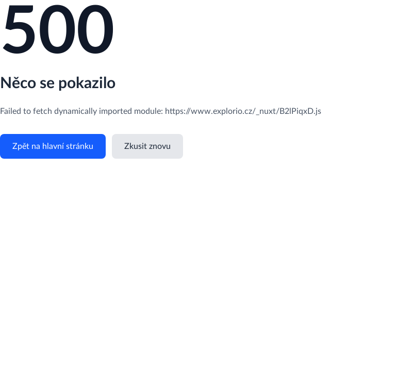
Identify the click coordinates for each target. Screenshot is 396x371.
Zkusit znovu (147, 146)
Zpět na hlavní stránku (52, 146)
